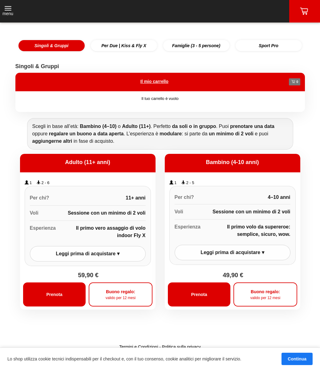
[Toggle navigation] (8, 11)
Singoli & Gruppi (51, 45)
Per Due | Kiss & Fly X (123, 45)
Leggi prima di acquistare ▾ (87, 253)
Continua (297, 358)
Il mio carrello (154, 81)
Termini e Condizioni (138, 346)
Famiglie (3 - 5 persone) (196, 45)
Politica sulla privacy (181, 346)
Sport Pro (268, 45)
